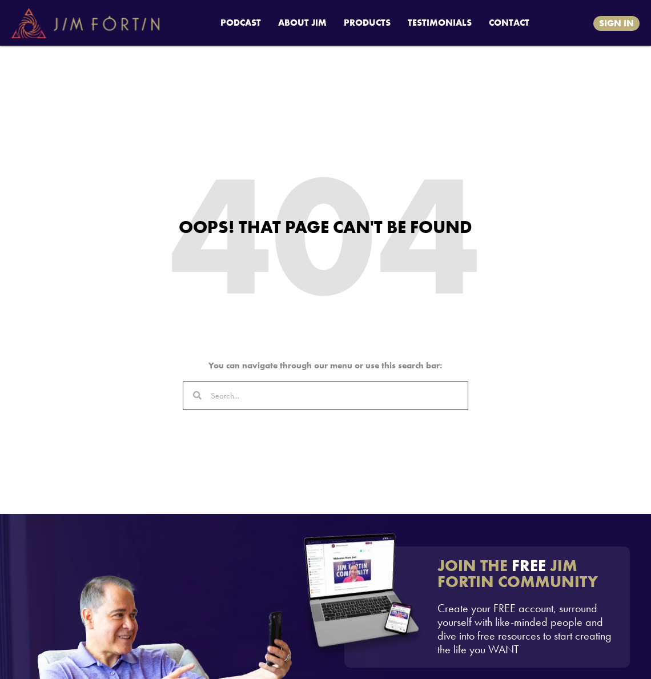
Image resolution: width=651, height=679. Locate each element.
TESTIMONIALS (440, 23)
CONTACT (509, 23)
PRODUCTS (367, 23)
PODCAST (240, 23)
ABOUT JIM (302, 23)
